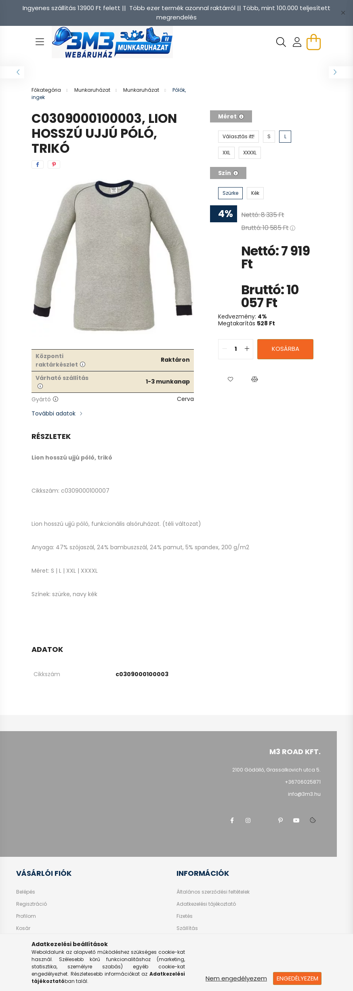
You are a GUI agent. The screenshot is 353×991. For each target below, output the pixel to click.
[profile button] (297, 42)
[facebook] (38, 164)
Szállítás (187, 928)
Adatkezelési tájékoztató (206, 904)
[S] (269, 137)
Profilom (26, 916)
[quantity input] (236, 349)
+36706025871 (303, 781)
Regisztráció (31, 904)
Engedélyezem (297, 978)
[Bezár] (343, 13)
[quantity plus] (247, 349)
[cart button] (313, 42)
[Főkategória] (47, 89)
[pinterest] (54, 164)
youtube (296, 820)
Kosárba (285, 348)
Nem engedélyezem (236, 978)
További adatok (54, 413)
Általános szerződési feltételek (213, 892)
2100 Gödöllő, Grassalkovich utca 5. (276, 769)
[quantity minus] (225, 349)
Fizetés (184, 916)
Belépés (25, 892)
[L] (285, 137)
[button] (230, 379)
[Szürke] (230, 193)
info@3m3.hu (304, 794)
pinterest (280, 820)
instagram (248, 820)
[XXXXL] (250, 153)
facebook (232, 820)
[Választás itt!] (238, 137)
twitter (264, 820)
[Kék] (255, 193)
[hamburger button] (40, 42)
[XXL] (226, 153)
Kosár (23, 928)
